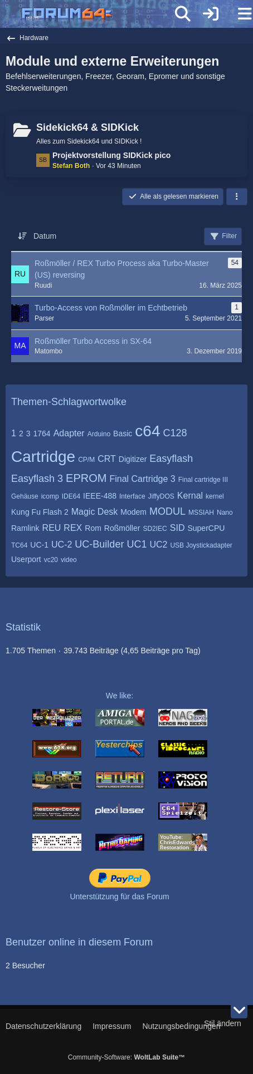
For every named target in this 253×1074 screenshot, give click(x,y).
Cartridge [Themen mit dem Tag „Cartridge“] (43, 456)
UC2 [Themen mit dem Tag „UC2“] (158, 544)
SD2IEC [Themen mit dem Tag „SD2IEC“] (155, 529)
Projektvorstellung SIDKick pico (111, 155)
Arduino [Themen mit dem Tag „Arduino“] (98, 434)
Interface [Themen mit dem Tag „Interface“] (132, 496)
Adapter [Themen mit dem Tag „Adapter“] (69, 433)
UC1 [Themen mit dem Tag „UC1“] (136, 544)
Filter (223, 236)
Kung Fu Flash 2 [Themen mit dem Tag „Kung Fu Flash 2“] (40, 512)
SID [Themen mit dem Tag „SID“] (177, 528)
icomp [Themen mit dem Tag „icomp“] (50, 496)
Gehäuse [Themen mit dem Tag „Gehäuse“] (24, 496)
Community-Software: (126, 1057)
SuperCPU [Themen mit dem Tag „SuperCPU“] (206, 528)
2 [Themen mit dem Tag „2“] (21, 433)
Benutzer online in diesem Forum (79, 942)
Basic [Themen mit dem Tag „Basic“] (122, 433)
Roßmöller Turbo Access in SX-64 (93, 341)
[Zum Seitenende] (239, 1010)
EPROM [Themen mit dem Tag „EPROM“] (86, 478)
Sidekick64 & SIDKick (87, 127)
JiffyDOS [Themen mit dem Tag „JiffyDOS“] (161, 496)
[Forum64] (99, 15)
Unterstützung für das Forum (119, 896)
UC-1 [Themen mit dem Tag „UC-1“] (39, 544)
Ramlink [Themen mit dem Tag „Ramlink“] (25, 528)
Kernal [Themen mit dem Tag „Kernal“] (190, 495)
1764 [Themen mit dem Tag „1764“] (42, 433)
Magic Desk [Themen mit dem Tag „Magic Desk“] (94, 511)
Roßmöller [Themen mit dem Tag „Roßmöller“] (122, 528)
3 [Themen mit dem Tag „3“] (28, 433)
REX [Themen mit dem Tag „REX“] (73, 528)
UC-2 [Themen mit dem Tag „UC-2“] (61, 544)
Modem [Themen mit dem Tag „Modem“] (133, 512)
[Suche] (183, 14)
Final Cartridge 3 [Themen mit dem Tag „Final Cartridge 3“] (142, 479)
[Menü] (238, 14)
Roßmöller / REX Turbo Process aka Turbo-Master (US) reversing (122, 269)
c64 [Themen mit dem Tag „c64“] (147, 431)
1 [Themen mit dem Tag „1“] (13, 433)
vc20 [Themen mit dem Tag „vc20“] (51, 560)
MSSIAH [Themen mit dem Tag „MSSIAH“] (201, 512)
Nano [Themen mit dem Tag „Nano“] (225, 512)
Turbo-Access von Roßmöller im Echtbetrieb (111, 307)
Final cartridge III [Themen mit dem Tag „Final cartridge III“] (203, 480)
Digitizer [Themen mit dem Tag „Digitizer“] (133, 459)
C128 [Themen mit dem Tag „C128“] (175, 433)
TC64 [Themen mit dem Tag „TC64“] (19, 545)
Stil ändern (222, 1023)
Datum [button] (44, 235)
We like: (120, 695)
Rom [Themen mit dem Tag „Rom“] (93, 528)
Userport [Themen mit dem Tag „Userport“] (26, 559)
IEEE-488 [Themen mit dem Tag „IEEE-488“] (99, 495)
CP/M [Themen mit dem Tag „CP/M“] (86, 460)
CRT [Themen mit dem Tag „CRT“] (107, 459)
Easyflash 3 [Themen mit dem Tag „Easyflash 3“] (37, 478)
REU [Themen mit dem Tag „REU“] (51, 528)
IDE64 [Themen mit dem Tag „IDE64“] (71, 496)
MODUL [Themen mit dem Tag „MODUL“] (167, 511)
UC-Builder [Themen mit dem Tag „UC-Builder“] (99, 544)
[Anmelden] (211, 14)
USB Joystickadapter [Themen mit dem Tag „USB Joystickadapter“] (201, 545)
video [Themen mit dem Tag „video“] (69, 560)
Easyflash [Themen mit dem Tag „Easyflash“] (171, 458)
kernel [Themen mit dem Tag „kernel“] (215, 496)
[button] (236, 197)
